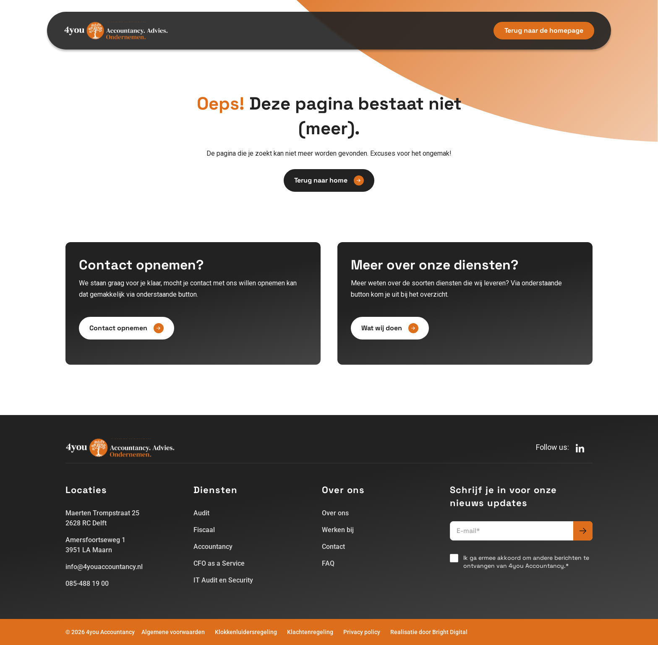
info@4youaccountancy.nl (104, 567)
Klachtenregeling (310, 632)
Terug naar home (329, 180)
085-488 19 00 (87, 584)
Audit (201, 513)
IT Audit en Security (223, 580)
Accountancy (212, 547)
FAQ (328, 563)
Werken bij (338, 530)
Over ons (335, 513)
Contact (333, 547)
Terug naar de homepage (543, 30)
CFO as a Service (219, 563)
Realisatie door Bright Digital (428, 632)
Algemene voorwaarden (173, 632)
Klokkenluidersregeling (246, 632)
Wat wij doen (389, 328)
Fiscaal (204, 530)
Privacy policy (361, 632)
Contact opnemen (126, 328)
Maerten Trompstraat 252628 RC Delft (102, 518)
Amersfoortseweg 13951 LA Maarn (95, 545)
